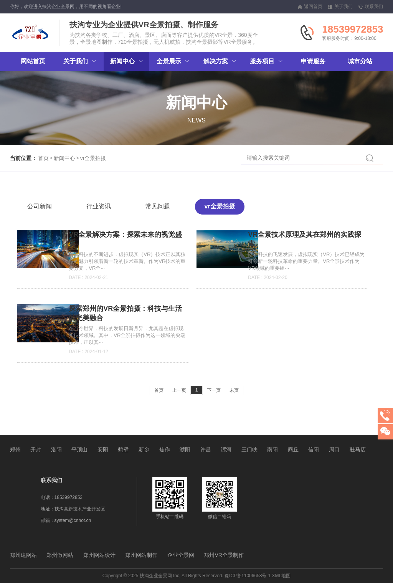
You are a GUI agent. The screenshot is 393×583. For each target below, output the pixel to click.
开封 (35, 449)
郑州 (15, 449)
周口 (334, 449)
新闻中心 (64, 158)
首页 (43, 158)
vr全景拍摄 (93, 158)
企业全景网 (180, 555)
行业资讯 (98, 206)
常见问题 (157, 206)
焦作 (164, 449)
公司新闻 (39, 206)
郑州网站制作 (141, 555)
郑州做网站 (59, 555)
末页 (234, 390)
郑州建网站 (23, 555)
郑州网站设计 (99, 555)
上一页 (179, 390)
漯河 (226, 449)
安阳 (102, 449)
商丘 (293, 449)
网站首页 (33, 61)
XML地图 (281, 575)
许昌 (205, 449)
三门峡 (249, 449)
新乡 (144, 449)
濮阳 (185, 449)
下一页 (214, 390)
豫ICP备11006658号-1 (248, 575)
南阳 (272, 449)
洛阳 (56, 449)
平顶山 (79, 449)
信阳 (313, 449)
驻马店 (358, 449)
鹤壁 (123, 449)
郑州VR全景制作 (223, 555)
